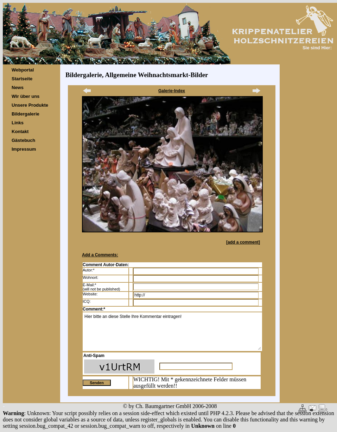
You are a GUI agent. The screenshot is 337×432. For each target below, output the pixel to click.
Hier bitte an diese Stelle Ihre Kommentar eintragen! (172, 331)
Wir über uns (25, 96)
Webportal (23, 70)
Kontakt (20, 131)
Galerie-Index (171, 90)
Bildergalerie (25, 114)
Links (18, 122)
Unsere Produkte (30, 105)
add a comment (243, 242)
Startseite (22, 78)
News (18, 87)
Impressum (24, 149)
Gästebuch (23, 140)
